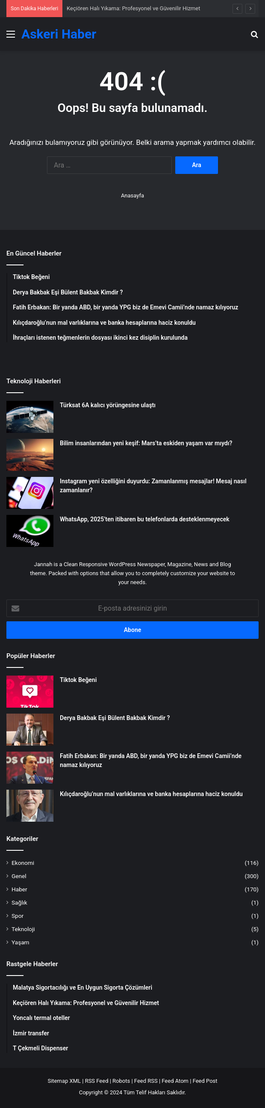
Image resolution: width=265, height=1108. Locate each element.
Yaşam (20, 942)
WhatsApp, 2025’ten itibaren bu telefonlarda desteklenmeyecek (145, 519)
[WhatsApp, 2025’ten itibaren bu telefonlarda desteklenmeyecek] (29, 531)
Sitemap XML (64, 1081)
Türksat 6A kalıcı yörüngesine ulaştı (108, 405)
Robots (121, 1081)
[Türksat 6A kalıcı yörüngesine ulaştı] (29, 417)
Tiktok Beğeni (78, 679)
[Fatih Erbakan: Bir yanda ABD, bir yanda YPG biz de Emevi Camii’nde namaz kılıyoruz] (29, 768)
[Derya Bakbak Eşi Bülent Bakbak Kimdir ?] (29, 730)
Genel (19, 876)
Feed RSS (146, 1081)
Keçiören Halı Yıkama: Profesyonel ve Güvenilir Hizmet (133, 8)
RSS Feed (97, 1081)
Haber (19, 889)
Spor (18, 915)
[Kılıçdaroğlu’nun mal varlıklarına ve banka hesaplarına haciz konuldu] (29, 806)
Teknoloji (23, 929)
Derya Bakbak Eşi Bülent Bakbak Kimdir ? (115, 717)
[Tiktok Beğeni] (29, 692)
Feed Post (205, 1081)
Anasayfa (132, 195)
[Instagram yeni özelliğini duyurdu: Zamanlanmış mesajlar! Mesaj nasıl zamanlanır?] (29, 493)
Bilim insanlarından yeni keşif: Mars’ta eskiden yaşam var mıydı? (146, 443)
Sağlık (19, 902)
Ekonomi (23, 862)
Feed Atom (175, 1081)
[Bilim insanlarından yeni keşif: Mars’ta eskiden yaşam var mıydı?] (29, 455)
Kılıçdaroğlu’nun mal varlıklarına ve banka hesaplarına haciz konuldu (151, 794)
